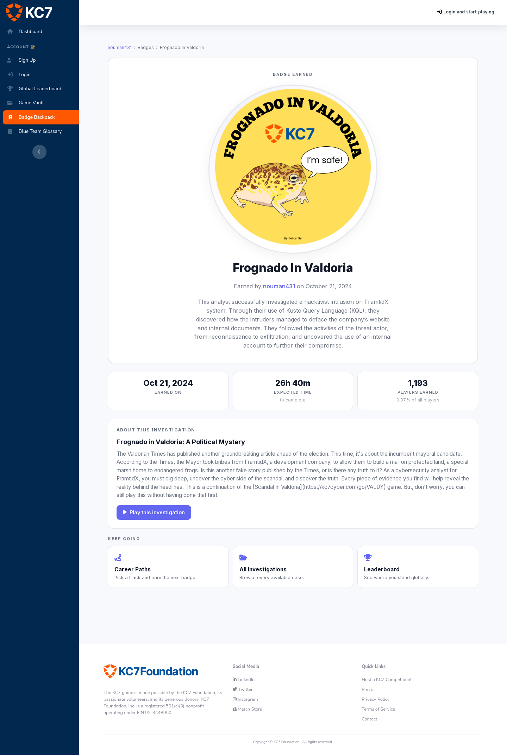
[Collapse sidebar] (39, 152)
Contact (369, 719)
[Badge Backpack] (42, 117)
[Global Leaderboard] (42, 89)
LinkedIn (244, 679)
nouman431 (120, 47)
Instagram (245, 699)
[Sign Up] (42, 60)
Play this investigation (154, 512)
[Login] (42, 75)
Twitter (243, 689)
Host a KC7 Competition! (386, 679)
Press (367, 689)
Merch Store (247, 709)
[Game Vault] (42, 103)
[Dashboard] (42, 32)
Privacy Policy (375, 699)
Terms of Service (378, 709)
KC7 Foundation (286, 741)
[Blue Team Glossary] (42, 131)
